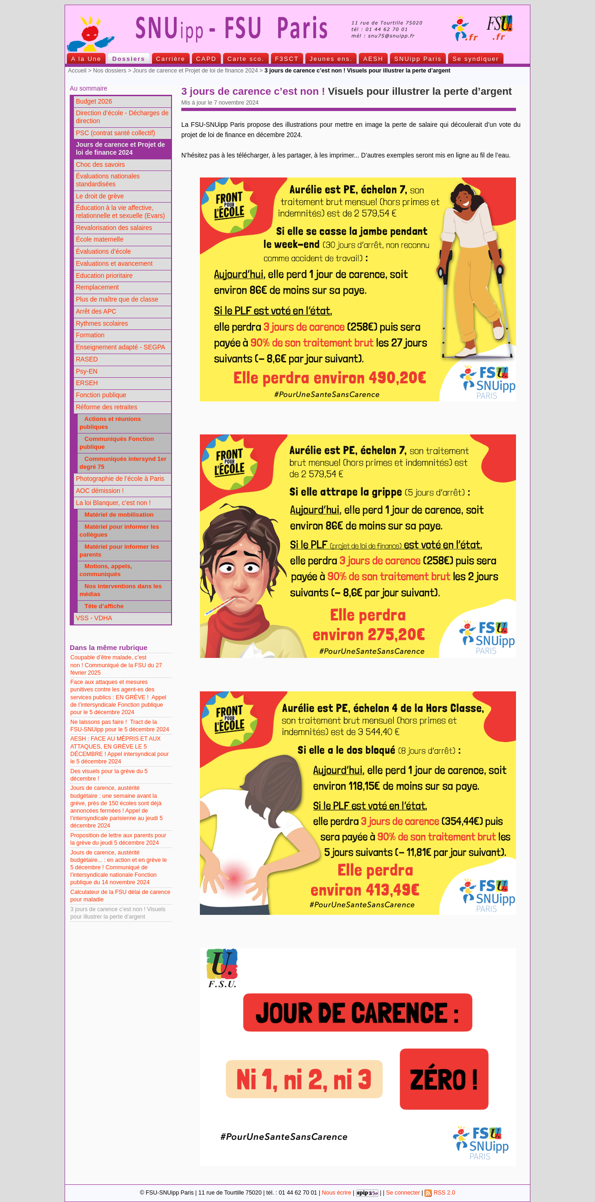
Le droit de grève (100, 196)
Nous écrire (336, 1192)
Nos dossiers (109, 70)
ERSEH (87, 383)
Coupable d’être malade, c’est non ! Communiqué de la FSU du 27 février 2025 (116, 665)
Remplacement (97, 287)
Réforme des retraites (106, 407)
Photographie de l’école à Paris (120, 478)
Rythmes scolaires (102, 323)
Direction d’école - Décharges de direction (122, 117)
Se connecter (403, 1192)
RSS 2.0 (439, 1192)
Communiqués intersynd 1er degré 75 (122, 462)
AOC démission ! (100, 490)
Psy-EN (87, 371)
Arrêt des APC (96, 311)
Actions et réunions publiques (110, 422)
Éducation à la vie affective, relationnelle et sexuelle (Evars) (120, 211)
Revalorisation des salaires (114, 227)
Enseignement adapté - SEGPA (120, 347)
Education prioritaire (104, 275)
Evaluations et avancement (114, 263)
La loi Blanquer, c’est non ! (113, 502)
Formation (90, 335)
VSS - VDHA (94, 618)
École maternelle (99, 239)
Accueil (77, 70)
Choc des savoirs (100, 164)
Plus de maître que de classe (117, 299)
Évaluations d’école (103, 251)
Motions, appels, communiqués (105, 570)
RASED (87, 359)
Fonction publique (101, 395)
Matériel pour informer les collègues (119, 530)
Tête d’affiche (101, 606)
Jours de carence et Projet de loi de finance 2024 (195, 70)
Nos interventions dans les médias (120, 590)
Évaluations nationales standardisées (108, 180)
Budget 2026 (94, 101)
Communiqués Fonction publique (116, 442)
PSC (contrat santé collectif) (115, 133)
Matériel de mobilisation (116, 514)
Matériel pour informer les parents (119, 550)
